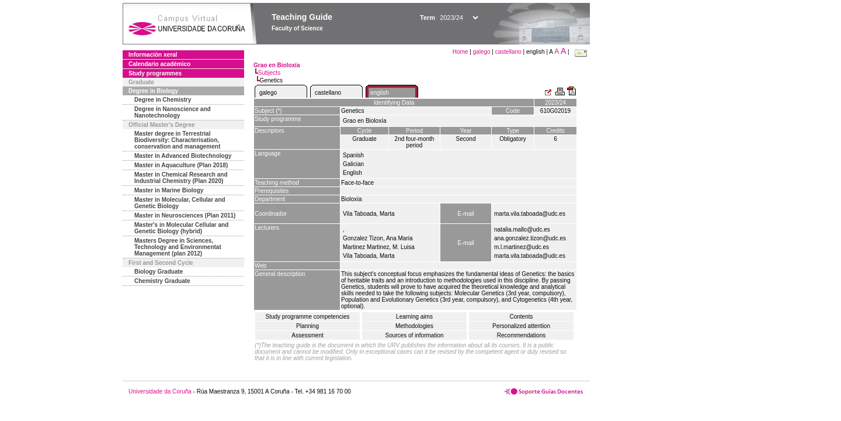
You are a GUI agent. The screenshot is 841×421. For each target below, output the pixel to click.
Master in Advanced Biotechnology (182, 156)
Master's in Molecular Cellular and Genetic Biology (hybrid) (181, 228)
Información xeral (152, 54)
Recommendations (521, 335)
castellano (508, 52)
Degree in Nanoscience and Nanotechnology (172, 112)
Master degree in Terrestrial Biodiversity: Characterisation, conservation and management (177, 140)
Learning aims (414, 316)
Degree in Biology (153, 91)
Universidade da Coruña (160, 391)
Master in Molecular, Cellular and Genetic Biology (179, 202)
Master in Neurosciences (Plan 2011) (184, 215)
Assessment (307, 335)
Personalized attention (521, 326)
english (379, 92)
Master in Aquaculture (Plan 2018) (181, 165)
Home (461, 52)
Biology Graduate (158, 271)
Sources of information (414, 335)
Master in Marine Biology (168, 190)
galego (482, 52)
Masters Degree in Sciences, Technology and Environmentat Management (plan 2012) (177, 247)
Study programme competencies (308, 316)
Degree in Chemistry (162, 99)
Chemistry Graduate (162, 281)
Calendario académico (159, 64)
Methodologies (414, 326)
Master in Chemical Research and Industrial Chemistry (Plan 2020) (181, 177)
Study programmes (155, 73)
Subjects (269, 73)
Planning (307, 326)
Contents (521, 316)
